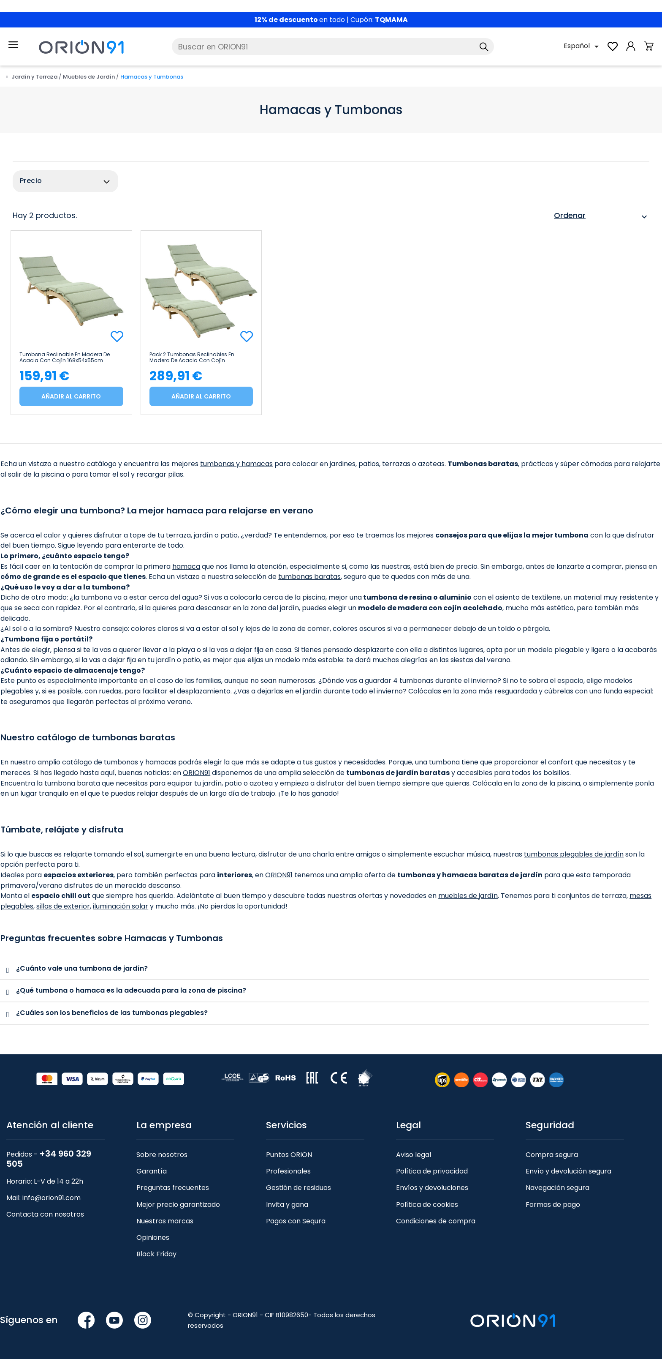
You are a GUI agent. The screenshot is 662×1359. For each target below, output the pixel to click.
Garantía (151, 1171)
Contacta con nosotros (45, 1214)
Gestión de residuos (298, 1188)
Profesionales (288, 1171)
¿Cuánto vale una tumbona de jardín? (82, 968)
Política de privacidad (432, 1171)
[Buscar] (333, 46)
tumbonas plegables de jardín (574, 854)
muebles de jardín (468, 896)
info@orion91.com (51, 1198)
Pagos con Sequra (296, 1221)
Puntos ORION (289, 1155)
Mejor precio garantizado (178, 1204)
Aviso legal (413, 1155)
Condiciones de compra (435, 1221)
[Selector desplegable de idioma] (583, 46)
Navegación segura (557, 1188)
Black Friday (156, 1254)
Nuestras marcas (164, 1221)
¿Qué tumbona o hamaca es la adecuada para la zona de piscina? (131, 990)
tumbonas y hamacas (236, 464)
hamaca (186, 566)
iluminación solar (120, 906)
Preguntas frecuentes (172, 1188)
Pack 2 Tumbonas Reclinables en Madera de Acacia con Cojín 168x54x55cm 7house (191, 357)
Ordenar (601, 217)
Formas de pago (553, 1204)
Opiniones (152, 1237)
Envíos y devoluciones (432, 1188)
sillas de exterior (63, 906)
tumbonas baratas (309, 576)
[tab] (324, 969)
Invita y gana (287, 1204)
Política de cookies (427, 1204)
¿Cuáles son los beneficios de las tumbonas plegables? (112, 1013)
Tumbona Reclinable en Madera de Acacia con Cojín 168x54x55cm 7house (64, 357)
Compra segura (552, 1155)
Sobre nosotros (161, 1155)
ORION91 (196, 773)
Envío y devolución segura (568, 1171)
